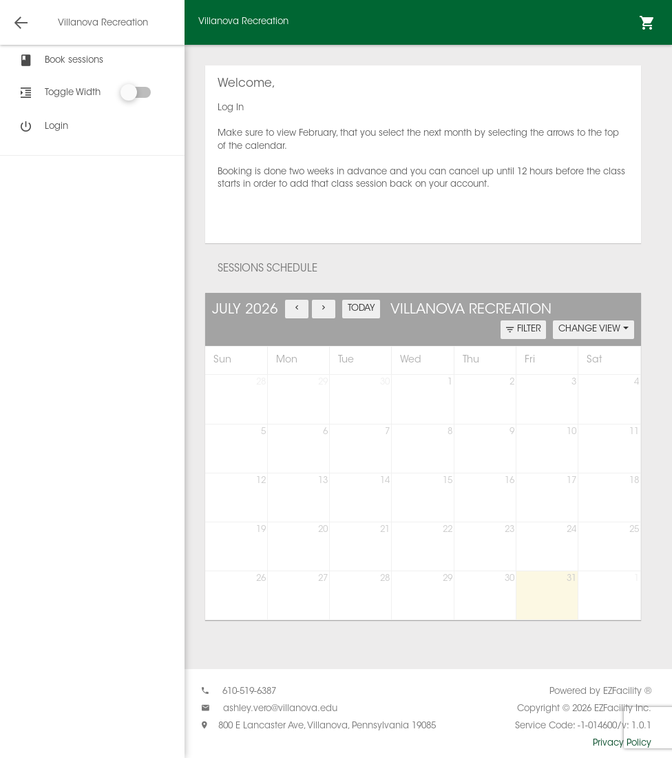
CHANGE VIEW (593, 329)
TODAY (361, 308)
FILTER (523, 330)
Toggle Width (73, 92)
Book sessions (60, 60)
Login (42, 127)
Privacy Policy (622, 743)
